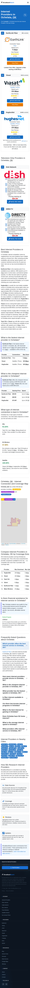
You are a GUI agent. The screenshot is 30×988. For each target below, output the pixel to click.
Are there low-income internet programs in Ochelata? (14, 704)
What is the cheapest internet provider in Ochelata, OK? (14, 685)
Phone (18, 87)
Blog (3, 951)
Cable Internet (5, 905)
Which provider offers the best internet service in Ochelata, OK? (14, 645)
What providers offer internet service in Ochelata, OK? (13, 730)
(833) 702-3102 (14, 239)
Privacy (3, 890)
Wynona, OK (4, 750)
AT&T (3, 928)
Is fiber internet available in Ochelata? (13, 698)
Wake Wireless (8, 589)
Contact (4, 977)
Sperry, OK (10, 752)
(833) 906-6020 (15, 59)
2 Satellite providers (6, 494)
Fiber (15, 45)
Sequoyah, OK (5, 757)
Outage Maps (5, 961)
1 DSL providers (16, 489)
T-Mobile (4, 938)
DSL (3, 499)
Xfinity (3, 925)
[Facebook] (3, 984)
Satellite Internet (5, 912)
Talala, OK (24, 746)
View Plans (15, 63)
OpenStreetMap (13, 543)
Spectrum (4, 930)
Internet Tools (5, 953)
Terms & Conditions (10, 890)
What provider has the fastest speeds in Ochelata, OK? (14, 692)
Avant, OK (20, 744)
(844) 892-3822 (14, 202)
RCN (3, 940)
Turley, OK (19, 753)
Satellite (12, 87)
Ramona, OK (4, 744)
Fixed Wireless (8, 499)
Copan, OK (4, 752)
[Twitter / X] (6, 984)
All (14, 499)
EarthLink (4, 923)
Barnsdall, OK (5, 746)
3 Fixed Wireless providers (8, 492)
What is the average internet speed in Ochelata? (13, 723)
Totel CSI (6, 579)
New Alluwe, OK (13, 757)
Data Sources (5, 959)
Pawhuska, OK (12, 750)
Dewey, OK (17, 746)
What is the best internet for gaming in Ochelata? (13, 711)
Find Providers (15, 867)
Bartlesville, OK (12, 744)
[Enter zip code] (15, 864)
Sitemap (4, 964)
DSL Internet (5, 907)
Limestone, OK (5, 753)
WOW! (3, 943)
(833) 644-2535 (15, 137)
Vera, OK (12, 746)
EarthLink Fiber (6, 358)
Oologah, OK (21, 748)
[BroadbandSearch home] (7, 2)
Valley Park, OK (19, 755)
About (3, 972)
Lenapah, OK (12, 755)
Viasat (3, 361)
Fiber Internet (5, 902)
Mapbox (7, 544)
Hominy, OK (4, 755)
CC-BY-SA (23, 543)
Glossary (4, 956)
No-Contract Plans (6, 915)
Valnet (6, 582)
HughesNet (5, 364)
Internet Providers (6, 900)
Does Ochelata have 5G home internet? (14, 717)
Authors (4, 974)
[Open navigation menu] (28, 2)
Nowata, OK (19, 750)
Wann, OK (24, 752)
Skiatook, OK (5, 748)
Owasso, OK (13, 753)
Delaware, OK (18, 752)
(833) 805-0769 (15, 100)
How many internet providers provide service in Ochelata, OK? (14, 678)
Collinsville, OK (12, 748)
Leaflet (2, 543)
